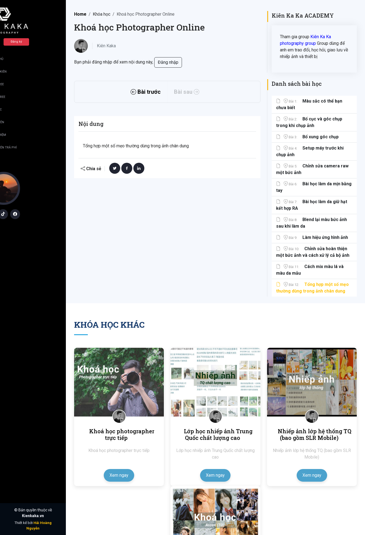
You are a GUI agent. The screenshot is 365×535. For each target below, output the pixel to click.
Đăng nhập (15, 41)
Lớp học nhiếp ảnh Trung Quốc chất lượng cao (218, 434)
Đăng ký (45, 41)
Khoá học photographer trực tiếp (121, 434)
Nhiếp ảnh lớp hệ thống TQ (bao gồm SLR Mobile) (314, 434)
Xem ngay (119, 475)
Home (80, 14)
